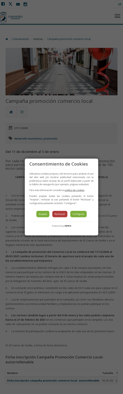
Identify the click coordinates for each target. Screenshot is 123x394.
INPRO (67, 225)
